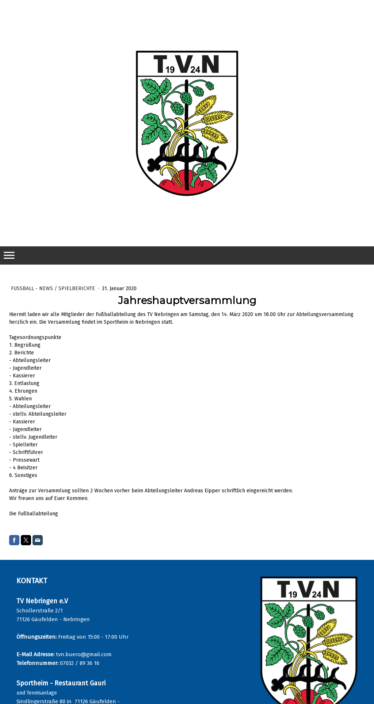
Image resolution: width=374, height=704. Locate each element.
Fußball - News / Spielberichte (53, 288)
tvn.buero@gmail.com (84, 654)
